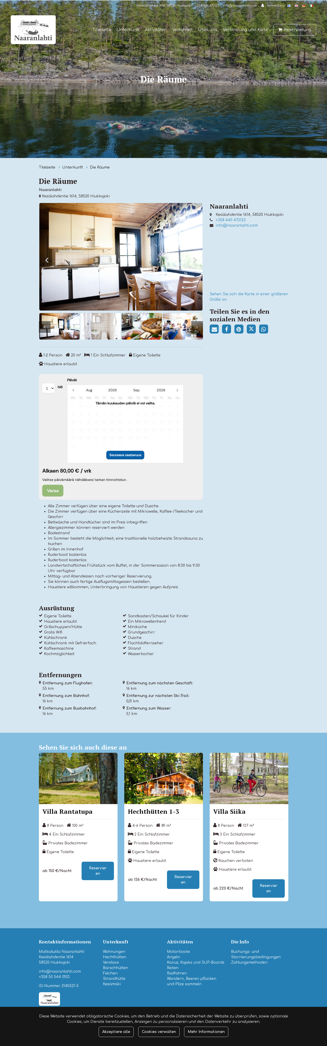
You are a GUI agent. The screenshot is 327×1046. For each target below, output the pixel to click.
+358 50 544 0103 (54, 976)
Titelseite (102, 29)
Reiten (172, 967)
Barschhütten (115, 967)
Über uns (207, 29)
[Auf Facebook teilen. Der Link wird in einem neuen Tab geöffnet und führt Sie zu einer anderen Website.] (228, 330)
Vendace (111, 962)
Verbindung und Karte (245, 29)
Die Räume (100, 167)
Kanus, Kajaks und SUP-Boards (195, 962)
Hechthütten (114, 956)
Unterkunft (128, 29)
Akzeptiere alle (116, 1032)
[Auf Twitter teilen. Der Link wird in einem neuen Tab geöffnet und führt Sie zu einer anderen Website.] (253, 330)
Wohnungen (114, 951)
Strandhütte (114, 978)
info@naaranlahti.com (240, 5)
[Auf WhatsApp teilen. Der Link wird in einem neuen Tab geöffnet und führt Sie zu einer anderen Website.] (264, 330)
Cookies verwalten (159, 1032)
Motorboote (178, 951)
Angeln (173, 956)
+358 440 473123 (207, 5)
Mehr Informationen (206, 1032)
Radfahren (177, 972)
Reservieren (98, 870)
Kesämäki (112, 983)
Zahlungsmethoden (249, 962)
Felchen (110, 972)
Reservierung (297, 29)
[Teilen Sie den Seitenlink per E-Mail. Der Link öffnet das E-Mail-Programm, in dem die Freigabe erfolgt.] (216, 330)
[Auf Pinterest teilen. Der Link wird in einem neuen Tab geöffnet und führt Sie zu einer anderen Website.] (240, 330)
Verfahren (182, 29)
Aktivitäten (156, 29)
